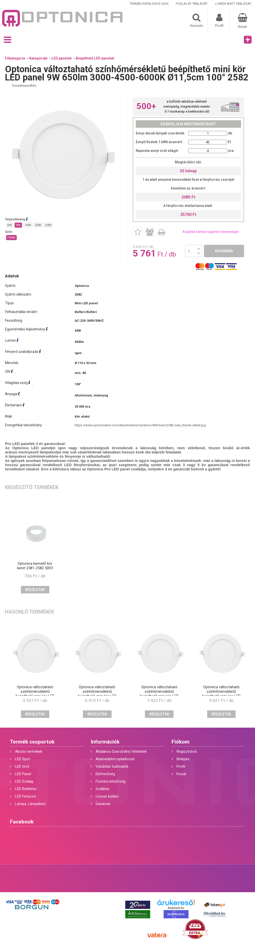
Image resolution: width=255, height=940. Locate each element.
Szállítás (102, 789)
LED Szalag (24, 781)
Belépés (183, 759)
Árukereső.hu (176, 907)
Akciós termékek (28, 751)
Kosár (181, 774)
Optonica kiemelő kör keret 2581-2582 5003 (35, 565)
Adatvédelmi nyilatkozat (115, 759)
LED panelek (62, 58)
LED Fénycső (25, 796)
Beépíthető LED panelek (95, 58)
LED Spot (22, 759)
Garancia (103, 804)
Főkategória (15, 58)
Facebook (22, 822)
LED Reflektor (26, 789)
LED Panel (23, 774)
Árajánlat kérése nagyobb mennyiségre (211, 232)
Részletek (35, 590)
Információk (105, 742)
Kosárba (224, 251)
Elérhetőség (105, 774)
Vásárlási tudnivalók (112, 766)
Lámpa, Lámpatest (30, 804)
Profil (181, 766)
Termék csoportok (32, 742)
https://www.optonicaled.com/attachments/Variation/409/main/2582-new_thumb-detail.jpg (140, 425)
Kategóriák (38, 58)
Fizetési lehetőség (111, 781)
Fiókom (181, 742)
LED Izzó (22, 766)
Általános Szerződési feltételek (121, 751)
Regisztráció (187, 751)
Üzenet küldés (107, 796)
